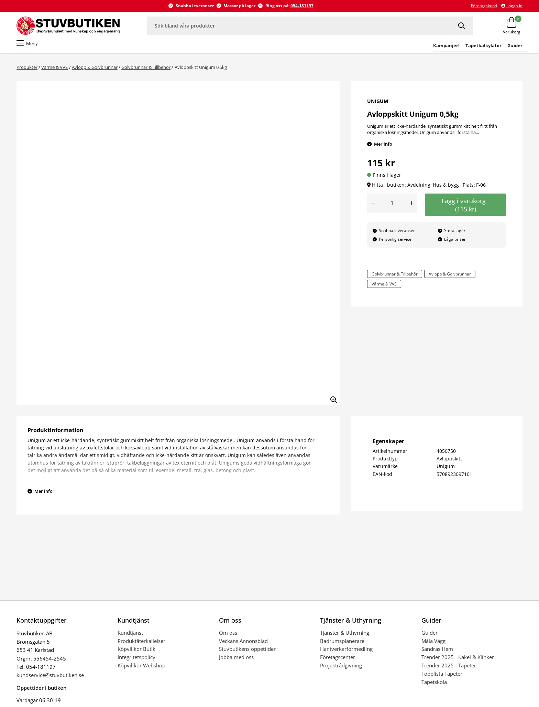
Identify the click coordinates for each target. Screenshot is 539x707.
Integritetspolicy (136, 660)
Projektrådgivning (341, 669)
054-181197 (302, 6)
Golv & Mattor (158, 48)
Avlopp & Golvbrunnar (95, 71)
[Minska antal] (372, 207)
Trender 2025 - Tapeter (448, 669)
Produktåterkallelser (141, 644)
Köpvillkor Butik (136, 652)
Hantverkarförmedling (346, 652)
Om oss (228, 636)
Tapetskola (434, 685)
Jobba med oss (236, 660)
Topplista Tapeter (441, 677)
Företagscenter (337, 660)
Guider (429, 636)
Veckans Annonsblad (243, 644)
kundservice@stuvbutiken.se (50, 678)
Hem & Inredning (309, 48)
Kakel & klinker (118, 48)
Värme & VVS (267, 48)
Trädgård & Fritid (355, 48)
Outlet (388, 48)
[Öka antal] (411, 207)
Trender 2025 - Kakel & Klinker (457, 660)
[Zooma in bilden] (331, 401)
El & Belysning (230, 48)
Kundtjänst (130, 636)
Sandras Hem (437, 652)
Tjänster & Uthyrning (344, 636)
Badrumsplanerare (342, 644)
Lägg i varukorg (465, 208)
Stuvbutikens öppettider (247, 652)
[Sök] (462, 26)
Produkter (26, 71)
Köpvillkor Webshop (141, 669)
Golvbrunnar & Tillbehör (145, 71)
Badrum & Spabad (72, 48)
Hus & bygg (194, 48)
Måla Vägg (433, 644)
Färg (21, 48)
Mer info (383, 148)
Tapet (39, 48)
